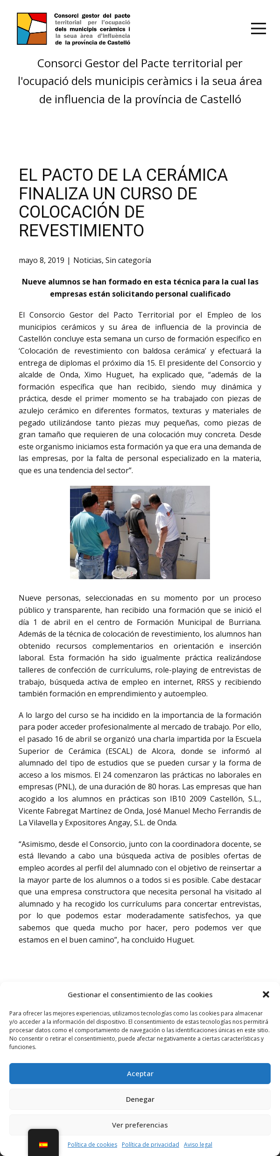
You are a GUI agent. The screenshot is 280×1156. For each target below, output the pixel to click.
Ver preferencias (140, 1124)
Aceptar (140, 1073)
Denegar (140, 1099)
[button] (266, 994)
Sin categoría (128, 260)
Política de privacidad (150, 1145)
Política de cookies (92, 1145)
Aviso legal (198, 1145)
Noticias (87, 260)
